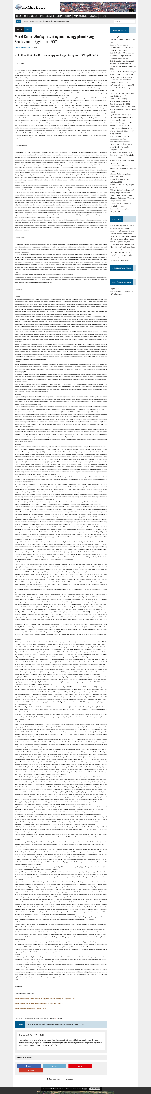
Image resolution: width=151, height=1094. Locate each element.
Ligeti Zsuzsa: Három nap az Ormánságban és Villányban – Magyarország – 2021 (122, 114)
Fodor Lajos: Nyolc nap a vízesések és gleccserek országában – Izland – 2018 (124, 107)
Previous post (53, 1062)
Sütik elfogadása (95, 1088)
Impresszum (115, 283)
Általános (92, 16)
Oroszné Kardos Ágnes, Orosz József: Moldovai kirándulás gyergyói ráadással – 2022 (122, 77)
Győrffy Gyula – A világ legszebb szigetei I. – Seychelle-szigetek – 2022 (123, 85)
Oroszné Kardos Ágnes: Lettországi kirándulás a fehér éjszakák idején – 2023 (122, 47)
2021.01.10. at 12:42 (35, 1022)
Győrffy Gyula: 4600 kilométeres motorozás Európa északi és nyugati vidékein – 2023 (123, 55)
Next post (69, 1062)
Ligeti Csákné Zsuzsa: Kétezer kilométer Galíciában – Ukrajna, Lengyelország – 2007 (122, 193)
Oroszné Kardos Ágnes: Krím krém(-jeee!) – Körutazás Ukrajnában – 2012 (122, 144)
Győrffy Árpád (19, 1090)
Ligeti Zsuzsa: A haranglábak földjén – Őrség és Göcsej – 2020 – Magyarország (123, 128)
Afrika (58, 16)
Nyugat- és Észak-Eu (46, 16)
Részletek (84, 1088)
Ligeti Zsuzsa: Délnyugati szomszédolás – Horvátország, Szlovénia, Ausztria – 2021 (122, 98)
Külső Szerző (24, 47)
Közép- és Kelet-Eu (29, 16)
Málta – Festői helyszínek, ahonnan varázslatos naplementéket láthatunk (124, 136)
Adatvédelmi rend (128, 286)
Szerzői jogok (116, 286)
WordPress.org (117, 288)
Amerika (67, 16)
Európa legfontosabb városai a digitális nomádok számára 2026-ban (123, 39)
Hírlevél (102, 16)
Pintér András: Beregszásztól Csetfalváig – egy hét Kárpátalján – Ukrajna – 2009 (124, 152)
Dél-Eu (17, 16)
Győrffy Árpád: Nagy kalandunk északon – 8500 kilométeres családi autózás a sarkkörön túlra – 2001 (124, 63)
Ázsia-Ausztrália (79, 16)
